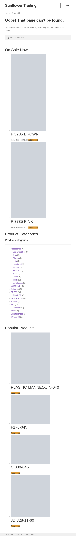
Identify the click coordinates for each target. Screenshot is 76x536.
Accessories (16, 249)
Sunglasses (18, 283)
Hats (15, 261)
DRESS (14, 292)
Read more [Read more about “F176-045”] (15, 433)
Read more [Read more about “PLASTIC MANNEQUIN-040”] (15, 393)
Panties (16, 270)
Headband (17, 264)
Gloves (16, 258)
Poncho (14, 302)
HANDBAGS (16, 298)
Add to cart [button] (33, 140)
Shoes (15, 277)
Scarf (15, 274)
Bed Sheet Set (19, 252)
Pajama (16, 267)
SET (13, 305)
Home (7, 13)
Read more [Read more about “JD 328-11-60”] (15, 526)
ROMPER (17, 295)
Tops (13, 311)
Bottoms (14, 289)
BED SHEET (16, 286)
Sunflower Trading (20, 5)
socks (15, 280)
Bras (15, 255)
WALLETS (15, 317)
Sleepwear (15, 308)
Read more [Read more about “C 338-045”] (15, 473)
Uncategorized (17, 314)
